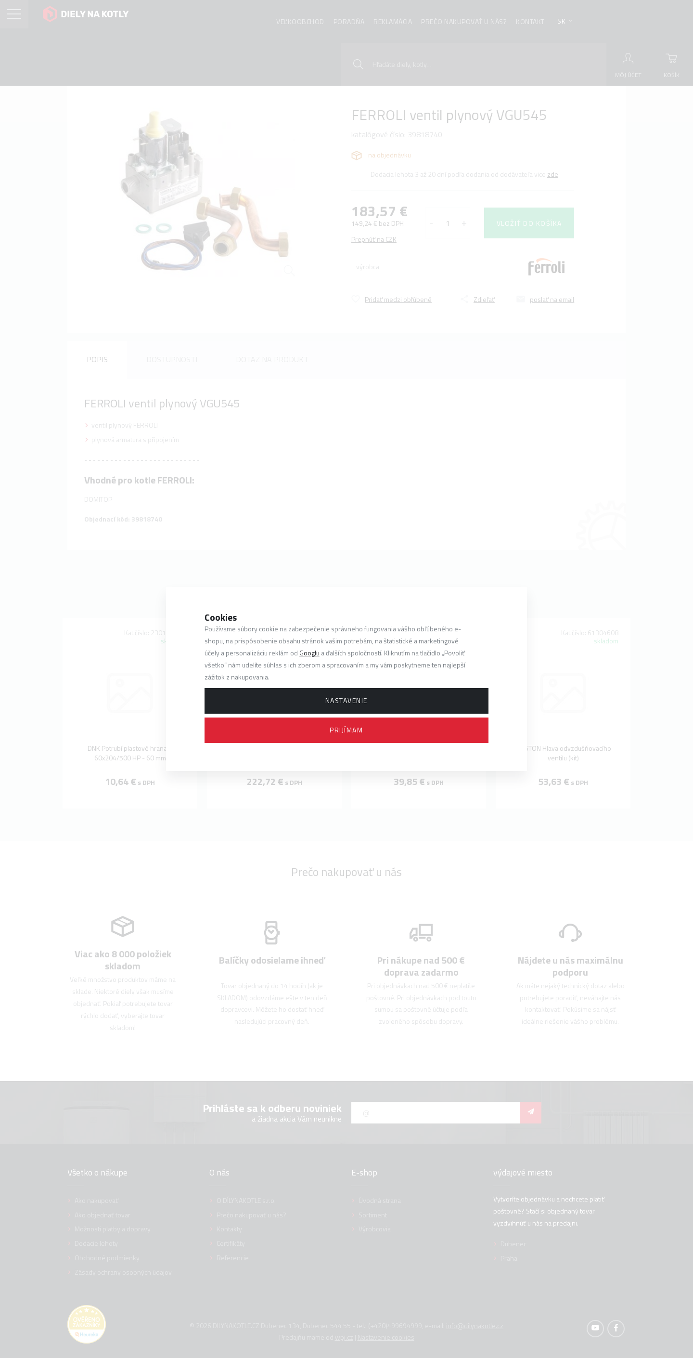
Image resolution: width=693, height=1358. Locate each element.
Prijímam (346, 730)
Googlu (309, 653)
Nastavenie (346, 700)
